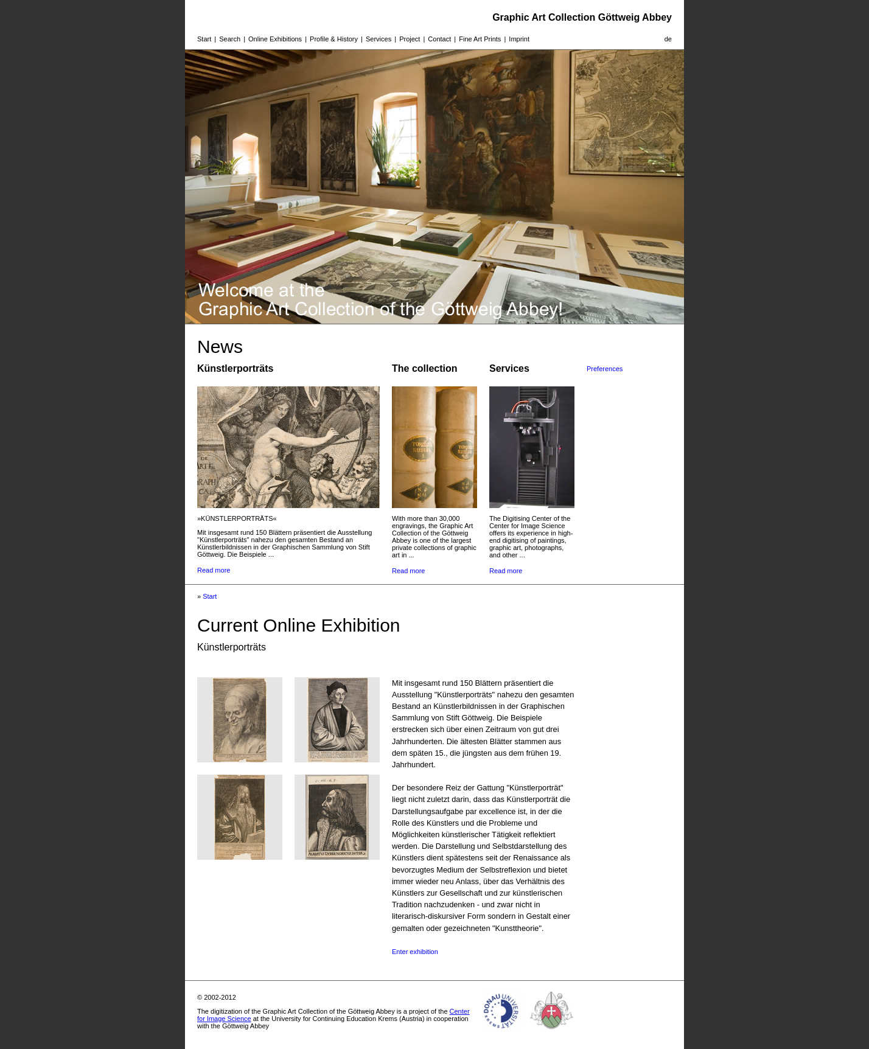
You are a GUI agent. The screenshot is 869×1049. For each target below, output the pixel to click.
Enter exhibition (415, 951)
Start (204, 39)
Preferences (605, 368)
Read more (213, 570)
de (668, 39)
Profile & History (334, 39)
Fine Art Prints (480, 39)
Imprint (519, 39)
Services (378, 39)
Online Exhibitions (275, 39)
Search (229, 39)
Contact (439, 39)
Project (409, 39)
